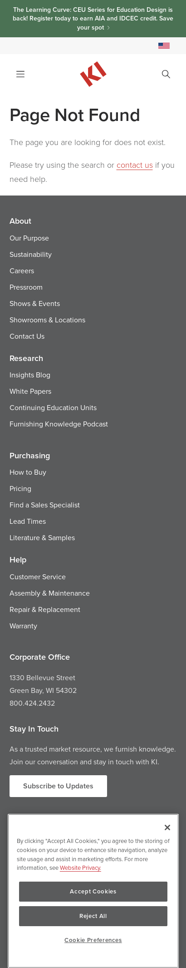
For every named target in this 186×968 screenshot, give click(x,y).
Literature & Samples (42, 537)
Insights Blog (30, 375)
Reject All (93, 916)
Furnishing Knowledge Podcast (59, 424)
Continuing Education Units (53, 407)
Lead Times (28, 521)
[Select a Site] (164, 45)
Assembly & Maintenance (50, 593)
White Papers (30, 391)
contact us (135, 164)
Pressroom (26, 287)
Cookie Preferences (93, 940)
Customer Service (38, 577)
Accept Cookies (93, 891)
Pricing (20, 488)
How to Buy (28, 472)
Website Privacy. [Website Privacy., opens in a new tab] (80, 867)
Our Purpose (29, 238)
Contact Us (27, 336)
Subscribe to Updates (58, 786)
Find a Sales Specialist (45, 505)
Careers (22, 271)
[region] (93, 891)
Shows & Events (35, 303)
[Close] (167, 828)
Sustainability (31, 254)
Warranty (23, 626)
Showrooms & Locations (47, 320)
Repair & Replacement (45, 609)
